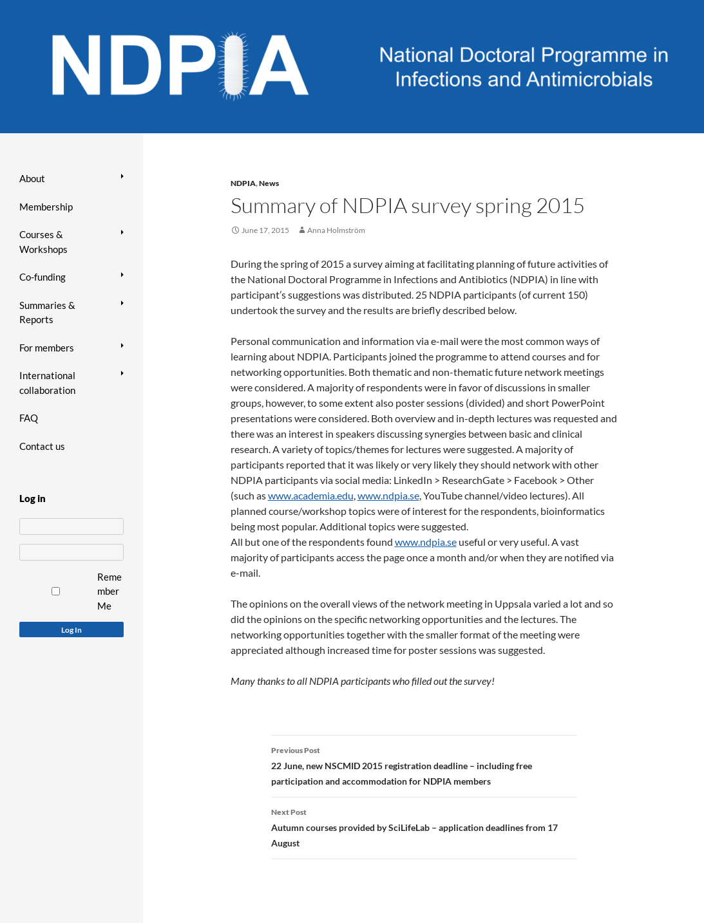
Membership (46, 206)
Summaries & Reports (47, 312)
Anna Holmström (336, 230)
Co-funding (42, 277)
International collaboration (47, 382)
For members (46, 347)
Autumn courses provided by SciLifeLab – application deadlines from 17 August (423, 826)
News (269, 183)
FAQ (28, 418)
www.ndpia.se (388, 495)
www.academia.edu (311, 495)
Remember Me (109, 591)
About (32, 178)
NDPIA (243, 183)
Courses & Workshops (43, 241)
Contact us (42, 446)
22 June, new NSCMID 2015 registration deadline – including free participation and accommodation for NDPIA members (423, 765)
